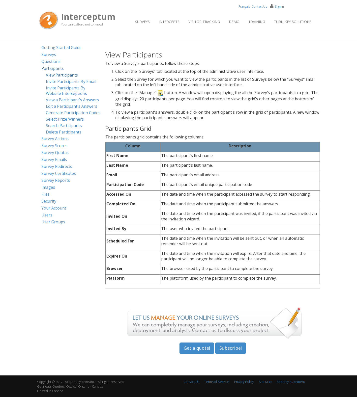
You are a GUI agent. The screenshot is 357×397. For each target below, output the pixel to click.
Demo (234, 21)
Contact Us (259, 6)
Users (46, 215)
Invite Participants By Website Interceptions (66, 90)
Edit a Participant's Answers (71, 106)
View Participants (62, 75)
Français (244, 6)
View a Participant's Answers (72, 100)
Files (45, 194)
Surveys (142, 21)
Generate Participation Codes (73, 112)
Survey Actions (55, 138)
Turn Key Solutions (293, 21)
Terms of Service (216, 381)
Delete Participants (63, 132)
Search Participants (64, 125)
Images (48, 187)
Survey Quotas (55, 152)
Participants (52, 68)
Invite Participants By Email (71, 81)
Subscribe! (230, 348)
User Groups (53, 222)
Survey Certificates (58, 173)
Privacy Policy (244, 381)
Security (48, 201)
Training (256, 21)
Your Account (53, 208)
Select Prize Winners (65, 119)
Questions (50, 61)
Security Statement (291, 381)
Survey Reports (55, 180)
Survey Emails (54, 159)
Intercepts (169, 21)
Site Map (265, 381)
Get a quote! (197, 348)
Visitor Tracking (204, 21)
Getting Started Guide (61, 47)
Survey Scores (54, 145)
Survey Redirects (56, 166)
